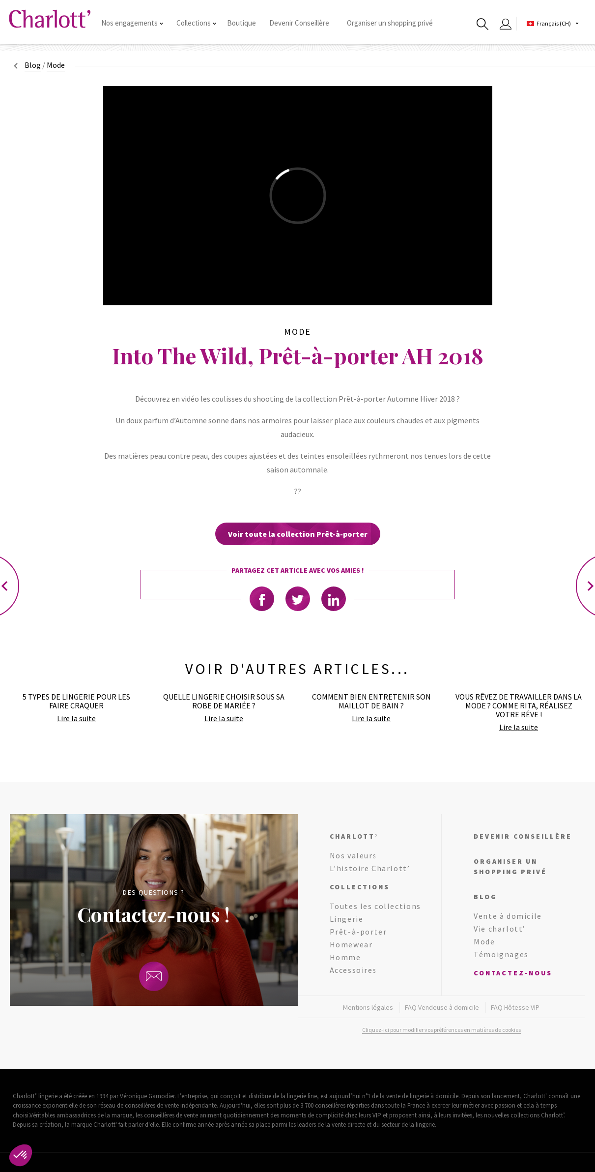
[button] (20, 1155)
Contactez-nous (513, 972)
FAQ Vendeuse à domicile (442, 1007)
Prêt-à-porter (358, 932)
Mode (484, 941)
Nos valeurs (353, 855)
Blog (33, 65)
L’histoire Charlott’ (370, 868)
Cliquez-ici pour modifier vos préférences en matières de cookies (441, 1029)
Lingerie (347, 919)
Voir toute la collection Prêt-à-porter (298, 534)
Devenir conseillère (522, 836)
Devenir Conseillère (299, 23)
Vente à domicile (508, 916)
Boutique (241, 23)
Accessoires (353, 970)
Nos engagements (132, 23)
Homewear (351, 944)
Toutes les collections (375, 906)
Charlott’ (354, 836)
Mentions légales (368, 1007)
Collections (196, 23)
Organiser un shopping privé (390, 23)
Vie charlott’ (500, 929)
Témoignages (501, 954)
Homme (345, 957)
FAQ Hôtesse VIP (515, 1007)
